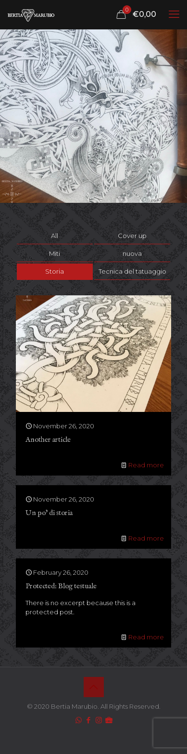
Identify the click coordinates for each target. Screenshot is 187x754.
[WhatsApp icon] (78, 720)
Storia (54, 271)
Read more (146, 465)
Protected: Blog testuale (61, 586)
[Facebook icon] (88, 720)
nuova (132, 253)
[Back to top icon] (94, 687)
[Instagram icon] (98, 720)
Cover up (132, 235)
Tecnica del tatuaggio (132, 271)
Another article (48, 439)
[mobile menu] (174, 14)
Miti (54, 253)
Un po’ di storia (49, 512)
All (54, 235)
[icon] (108, 720)
